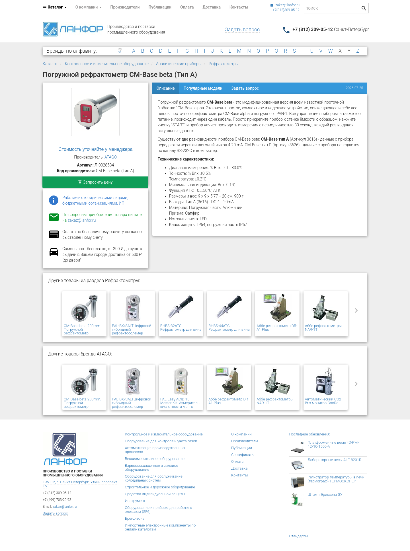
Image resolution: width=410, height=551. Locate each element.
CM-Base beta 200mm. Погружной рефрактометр (82, 329)
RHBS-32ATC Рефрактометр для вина (181, 328)
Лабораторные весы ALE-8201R (335, 460)
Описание (166, 88)
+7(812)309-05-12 (286, 10)
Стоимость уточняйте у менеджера (95, 149)
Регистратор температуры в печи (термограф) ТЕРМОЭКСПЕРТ (336, 479)
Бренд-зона (135, 518)
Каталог (50, 63)
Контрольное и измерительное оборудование (107, 63)
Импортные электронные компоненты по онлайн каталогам (160, 527)
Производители (125, 7)
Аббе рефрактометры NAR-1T (323, 328)
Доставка (211, 7)
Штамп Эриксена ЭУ (325, 494)
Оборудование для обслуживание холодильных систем (154, 478)
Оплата (187, 7)
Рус (119, 52)
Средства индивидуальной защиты (155, 494)
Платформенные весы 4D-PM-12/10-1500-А (333, 444)
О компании (241, 434)
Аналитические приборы (178, 63)
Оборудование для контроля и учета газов (161, 441)
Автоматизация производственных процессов (155, 450)
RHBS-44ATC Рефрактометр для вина (229, 328)
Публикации (159, 7)
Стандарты (298, 536)
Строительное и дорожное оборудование (160, 487)
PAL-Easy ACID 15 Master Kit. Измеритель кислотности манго (180, 403)
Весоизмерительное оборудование (154, 459)
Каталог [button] (55, 7)
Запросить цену (95, 182)
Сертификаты (243, 455)
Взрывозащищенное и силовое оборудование (151, 467)
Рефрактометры (224, 63)
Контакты (238, 7)
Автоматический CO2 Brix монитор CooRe (323, 401)
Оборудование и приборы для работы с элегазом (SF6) (158, 509)
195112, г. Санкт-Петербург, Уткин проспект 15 (80, 484)
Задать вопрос (242, 29)
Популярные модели (203, 88)
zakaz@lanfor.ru (285, 5)
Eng (119, 49)
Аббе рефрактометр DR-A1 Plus (277, 328)
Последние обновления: (309, 434)
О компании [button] (88, 7)
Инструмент (135, 501)
